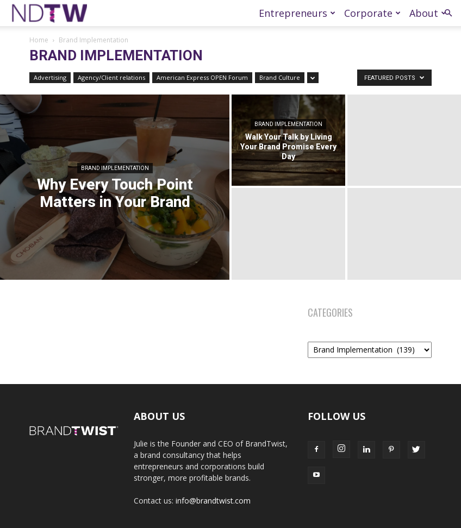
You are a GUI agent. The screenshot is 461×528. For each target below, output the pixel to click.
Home (38, 40)
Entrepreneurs (297, 13)
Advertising (50, 77)
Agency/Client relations (111, 77)
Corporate (372, 13)
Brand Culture (279, 77)
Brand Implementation (115, 168)
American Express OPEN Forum (202, 77)
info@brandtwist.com (213, 500)
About (427, 13)
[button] (448, 13)
